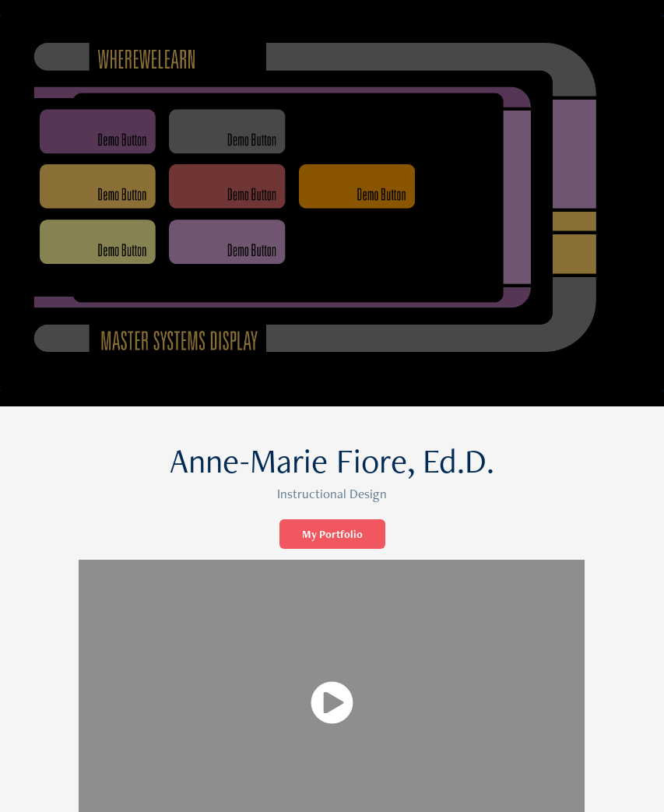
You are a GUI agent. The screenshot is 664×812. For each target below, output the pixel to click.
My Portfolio (332, 534)
